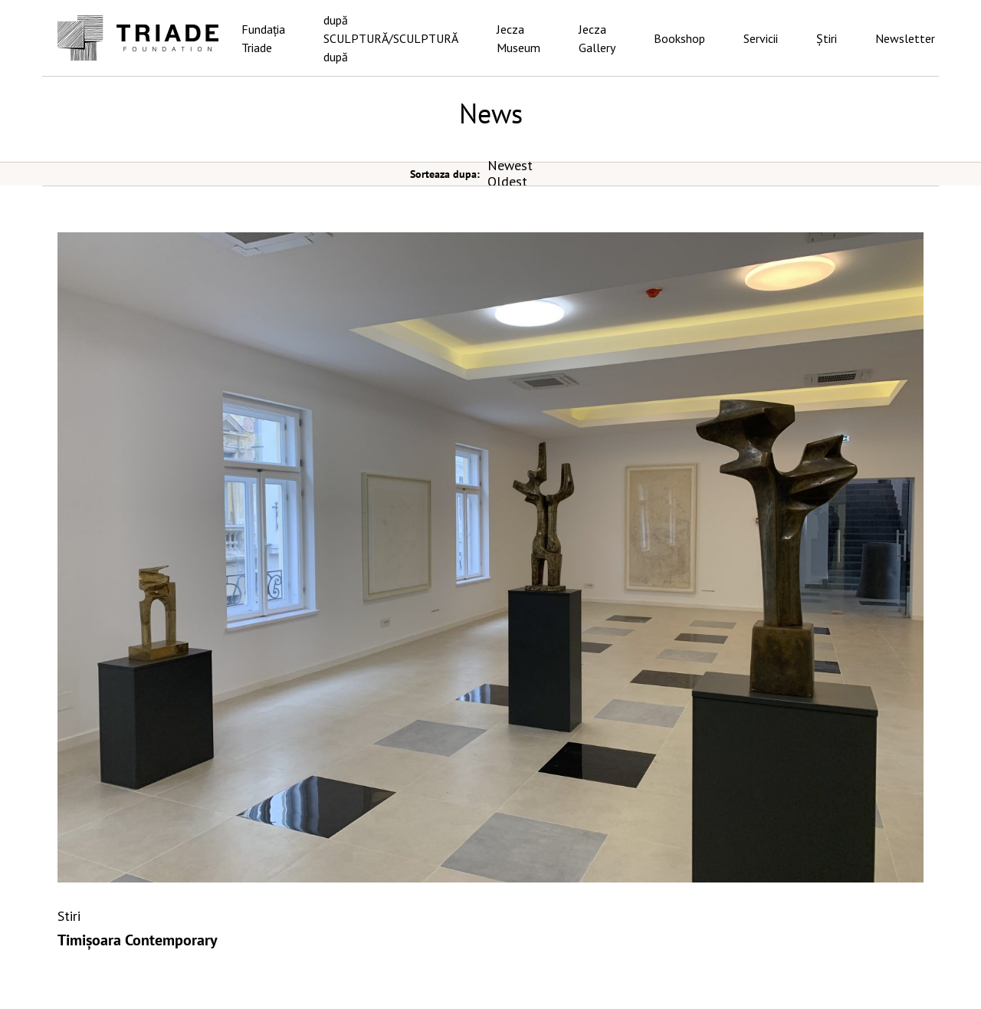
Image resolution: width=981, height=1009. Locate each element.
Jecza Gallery (597, 38)
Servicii (760, 38)
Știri (826, 38)
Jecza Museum (518, 38)
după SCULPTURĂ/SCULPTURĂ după (390, 38)
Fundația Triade (263, 38)
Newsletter (905, 38)
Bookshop (679, 38)
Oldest (507, 181)
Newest (510, 165)
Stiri (68, 916)
